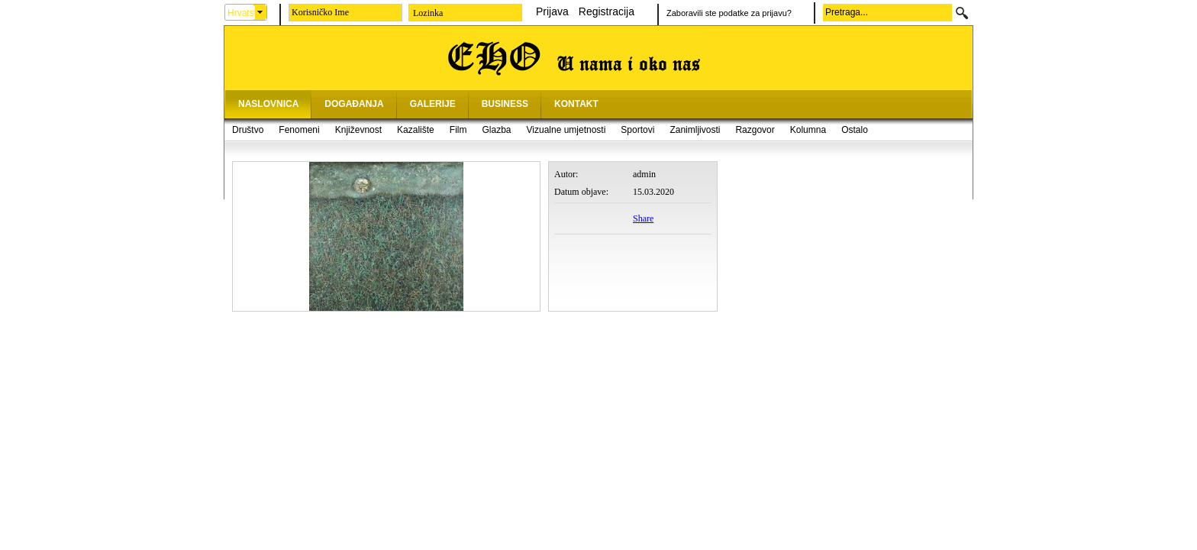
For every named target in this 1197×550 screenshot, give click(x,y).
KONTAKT (576, 104)
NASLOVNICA (268, 104)
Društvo (247, 130)
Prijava (552, 11)
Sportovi (637, 130)
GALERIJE (433, 104)
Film (458, 130)
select (260, 12)
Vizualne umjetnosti (566, 130)
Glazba (496, 130)
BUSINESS (505, 104)
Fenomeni (299, 130)
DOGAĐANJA (353, 104)
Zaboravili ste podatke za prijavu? (729, 13)
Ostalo (854, 130)
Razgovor (754, 130)
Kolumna (808, 130)
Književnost (358, 130)
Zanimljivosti (694, 130)
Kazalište (415, 130)
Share (643, 218)
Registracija (606, 11)
